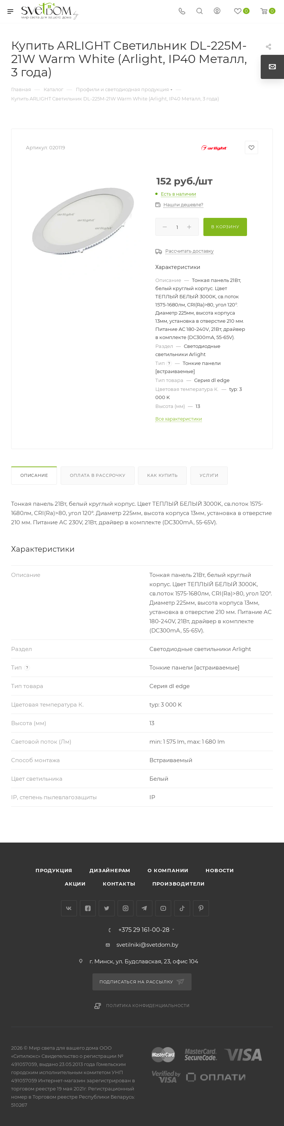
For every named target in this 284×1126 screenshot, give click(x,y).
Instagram (125, 908)
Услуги (209, 475)
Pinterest (201, 908)
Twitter (107, 908)
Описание (34, 475)
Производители (178, 884)
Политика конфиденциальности (148, 1005)
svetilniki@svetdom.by (147, 944)
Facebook (88, 908)
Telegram (144, 908)
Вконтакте (69, 908)
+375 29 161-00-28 (143, 930)
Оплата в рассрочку (97, 475)
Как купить (162, 475)
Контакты (119, 884)
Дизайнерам (110, 870)
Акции (75, 884)
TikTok (182, 908)
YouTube (163, 908)
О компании (168, 870)
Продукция (54, 870)
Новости (220, 870)
